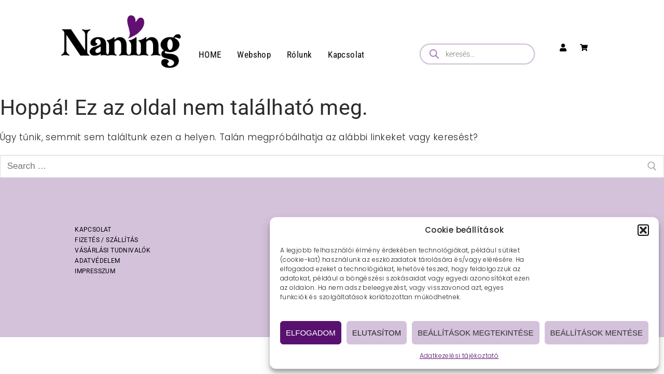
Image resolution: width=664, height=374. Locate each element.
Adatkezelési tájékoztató (459, 355)
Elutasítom (376, 332)
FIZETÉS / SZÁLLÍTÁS (107, 240)
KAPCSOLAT (93, 229)
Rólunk (299, 54)
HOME (210, 54)
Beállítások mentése (596, 332)
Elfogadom (311, 332)
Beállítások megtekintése (475, 332)
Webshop (254, 54)
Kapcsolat (346, 54)
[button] (643, 230)
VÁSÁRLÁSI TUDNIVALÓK (112, 250)
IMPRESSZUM (95, 271)
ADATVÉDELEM (97, 260)
